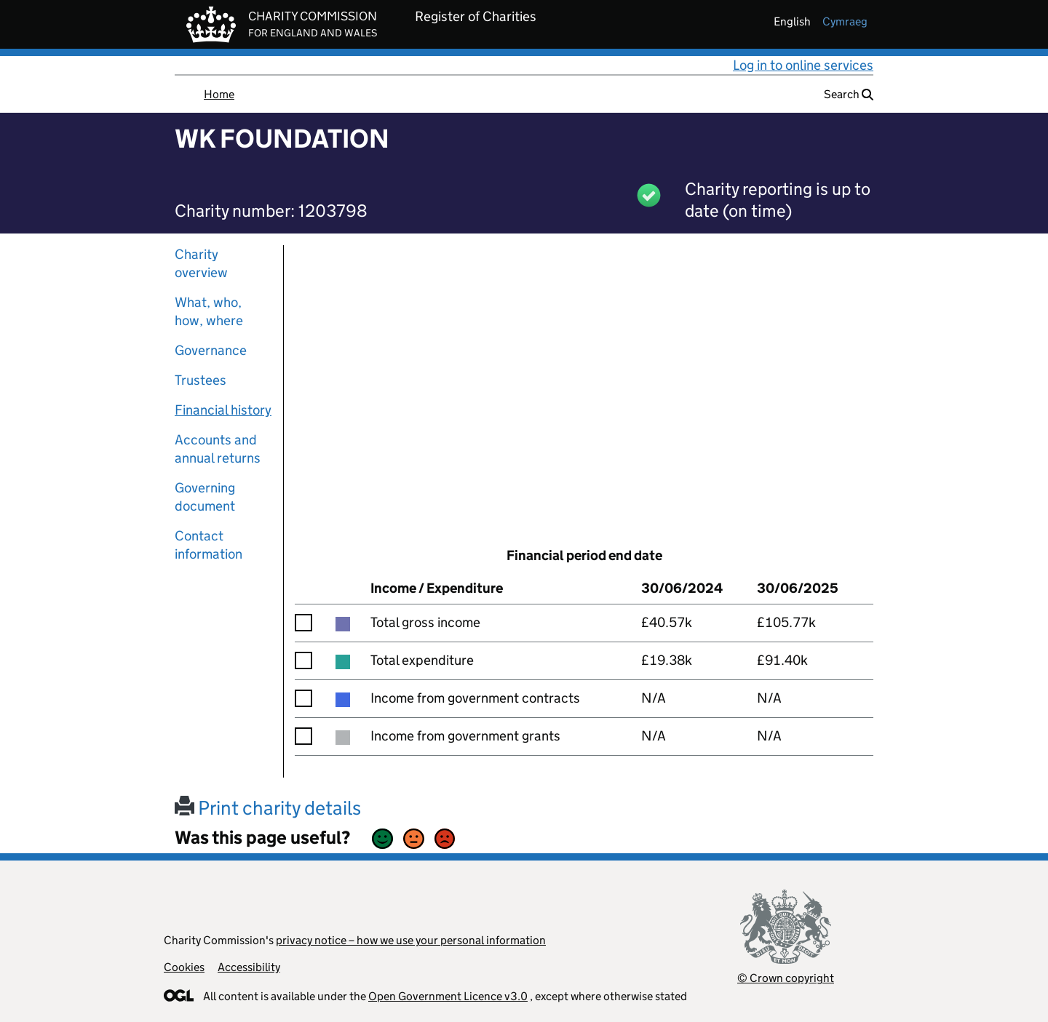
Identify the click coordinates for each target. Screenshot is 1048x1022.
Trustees (200, 380)
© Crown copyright (785, 978)
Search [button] (848, 94)
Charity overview (201, 263)
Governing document (205, 496)
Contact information (208, 544)
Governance (211, 350)
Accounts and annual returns (218, 448)
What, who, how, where (209, 311)
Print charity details (268, 808)
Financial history (223, 410)
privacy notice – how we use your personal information (411, 940)
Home (219, 94)
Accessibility (249, 967)
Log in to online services (803, 65)
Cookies (184, 967)
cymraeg (845, 21)
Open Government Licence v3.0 (448, 996)
